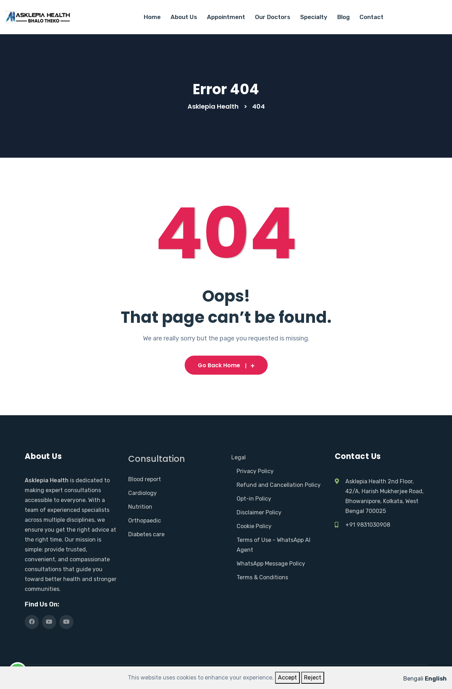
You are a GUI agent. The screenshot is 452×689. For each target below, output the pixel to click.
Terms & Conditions (262, 577)
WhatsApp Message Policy (271, 563)
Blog (343, 16)
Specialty (313, 16)
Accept (287, 677)
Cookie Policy (254, 526)
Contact (371, 16)
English (436, 678)
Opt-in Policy (254, 498)
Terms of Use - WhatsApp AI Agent (273, 545)
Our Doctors (272, 16)
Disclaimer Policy (259, 512)
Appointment (226, 16)
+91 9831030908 (367, 524)
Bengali (413, 678)
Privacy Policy (255, 471)
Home (152, 16)
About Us (184, 16)
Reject (312, 677)
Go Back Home (226, 365)
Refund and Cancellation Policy (279, 485)
